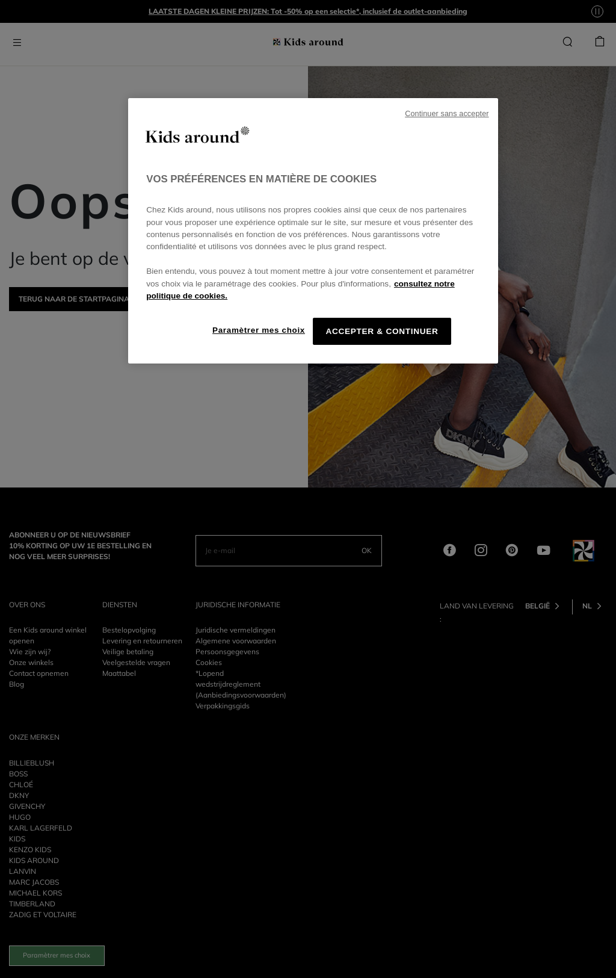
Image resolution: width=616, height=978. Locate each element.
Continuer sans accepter (446, 114)
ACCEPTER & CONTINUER (381, 331)
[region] (312, 231)
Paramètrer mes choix (258, 330)
